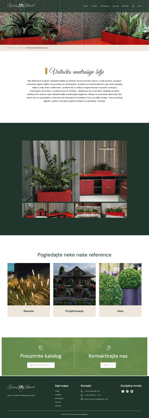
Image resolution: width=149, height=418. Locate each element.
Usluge (116, 6)
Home (85, 6)
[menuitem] (85, 6)
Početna (11, 48)
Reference (105, 6)
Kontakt (125, 6)
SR (140, 6)
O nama (94, 6)
